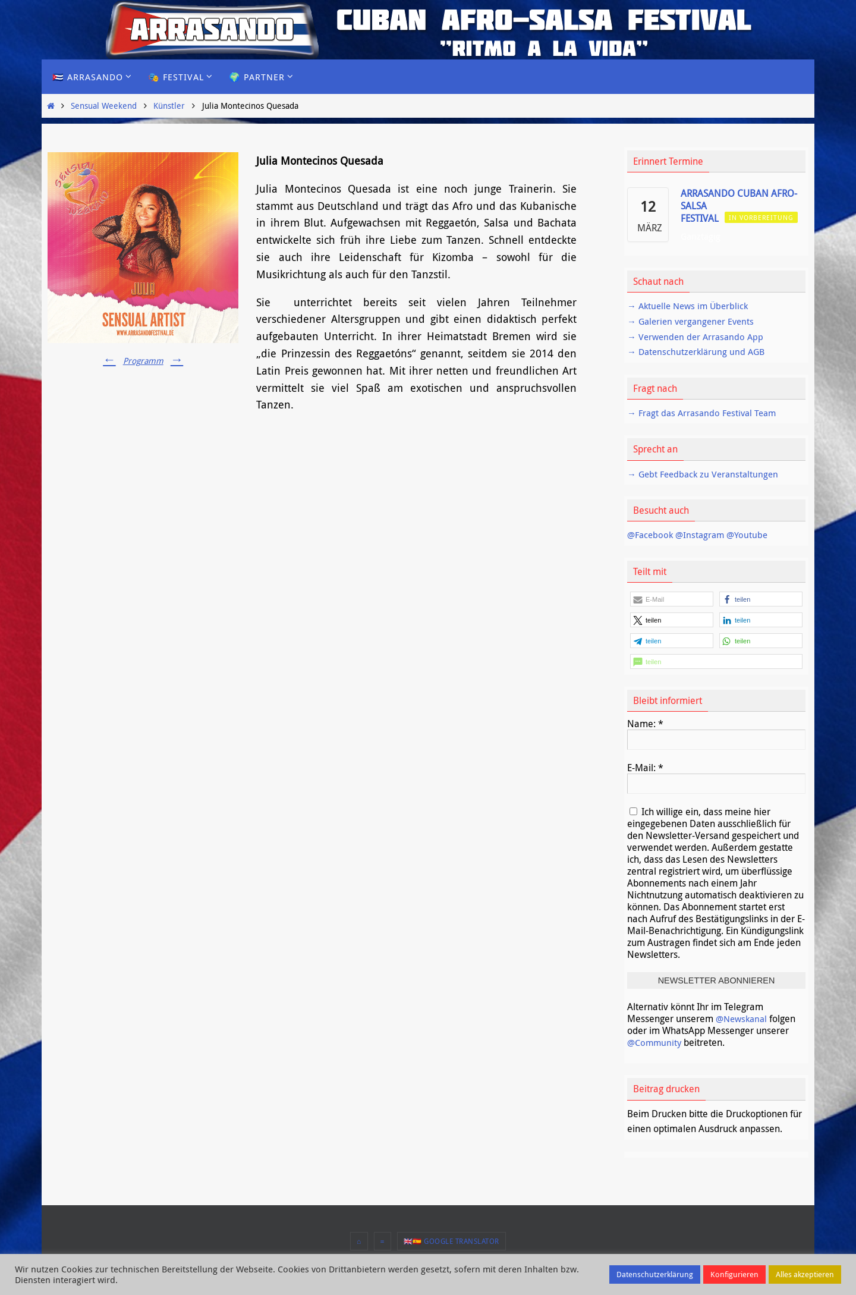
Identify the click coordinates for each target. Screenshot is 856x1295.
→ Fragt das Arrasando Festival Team (705, 412)
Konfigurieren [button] (734, 1274)
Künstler (169, 105)
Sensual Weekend (104, 105)
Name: (645, 724)
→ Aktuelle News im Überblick (691, 305)
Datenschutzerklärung (654, 1274)
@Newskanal (743, 1018)
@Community (655, 1042)
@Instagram (703, 534)
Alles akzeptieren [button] (805, 1274)
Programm (143, 360)
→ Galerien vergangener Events (694, 321)
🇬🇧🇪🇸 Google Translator (451, 1241)
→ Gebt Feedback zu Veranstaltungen (706, 473)
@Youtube (753, 534)
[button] (671, 599)
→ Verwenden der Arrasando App (698, 336)
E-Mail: (645, 768)
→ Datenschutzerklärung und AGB (698, 351)
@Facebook (651, 534)
